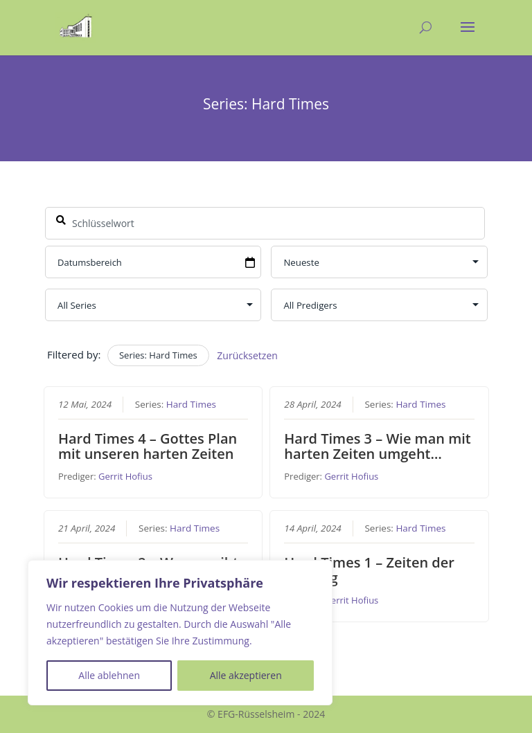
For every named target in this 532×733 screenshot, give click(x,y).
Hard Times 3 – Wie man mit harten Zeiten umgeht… (377, 446)
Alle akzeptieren (246, 675)
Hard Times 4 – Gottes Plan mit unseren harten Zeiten (146, 446)
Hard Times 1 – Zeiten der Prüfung (369, 569)
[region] (180, 632)
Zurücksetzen (247, 355)
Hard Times (190, 404)
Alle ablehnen (109, 675)
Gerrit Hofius (125, 476)
